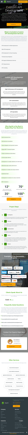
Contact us (16, 406)
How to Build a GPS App (18, 424)
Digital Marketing (3, 417)
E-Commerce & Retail (4, 430)
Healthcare (2, 427)
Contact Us (13, 24)
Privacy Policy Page (13, 433)
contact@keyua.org (17, 402)
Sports (2, 424)
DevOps (16, 414)
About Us (2, 411)
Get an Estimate (23, 1)
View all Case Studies (7, 284)
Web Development (17, 411)
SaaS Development (17, 417)
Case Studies (3, 414)
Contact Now (12, 346)
